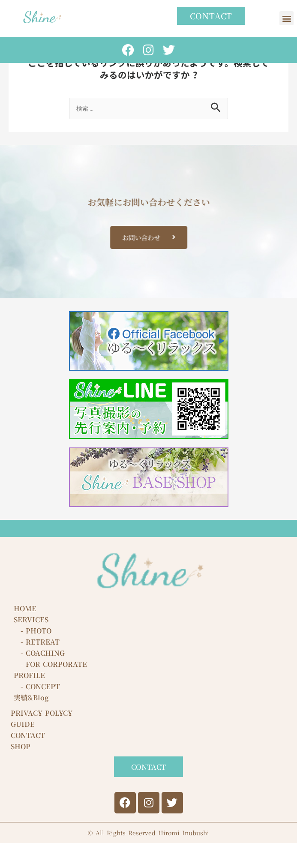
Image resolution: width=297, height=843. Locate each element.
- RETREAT (37, 642)
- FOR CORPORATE (50, 664)
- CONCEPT (37, 686)
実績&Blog (31, 697)
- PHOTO (32, 631)
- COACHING (39, 653)
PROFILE (29, 675)
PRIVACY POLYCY (41, 713)
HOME (25, 608)
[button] (286, 18)
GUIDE (23, 724)
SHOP (20, 746)
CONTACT (28, 735)
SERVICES (31, 619)
